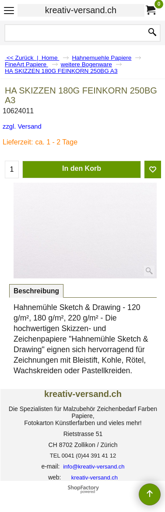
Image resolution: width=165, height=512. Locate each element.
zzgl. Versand (22, 126)
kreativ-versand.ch (80, 10)
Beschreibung (36, 291)
